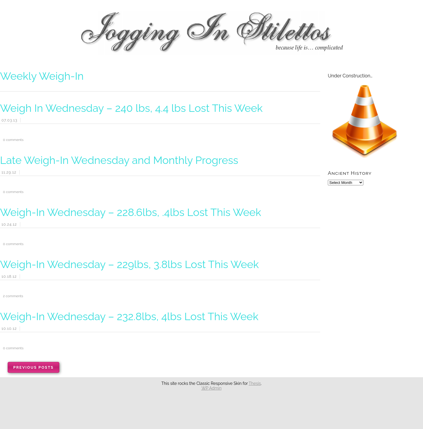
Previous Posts (33, 367)
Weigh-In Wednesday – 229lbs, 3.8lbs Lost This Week (129, 264)
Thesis (255, 383)
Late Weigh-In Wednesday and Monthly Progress (119, 160)
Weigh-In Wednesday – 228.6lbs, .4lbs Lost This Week (130, 212)
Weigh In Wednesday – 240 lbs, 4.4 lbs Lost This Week (131, 108)
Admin (211, 388)
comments (12, 140)
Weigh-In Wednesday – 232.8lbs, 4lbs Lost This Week (129, 316)
